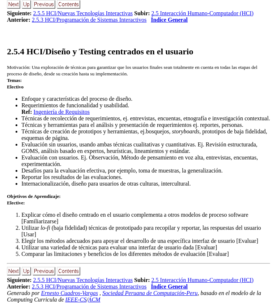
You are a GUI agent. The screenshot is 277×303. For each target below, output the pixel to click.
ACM (94, 299)
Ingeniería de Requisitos (61, 112)
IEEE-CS (76, 299)
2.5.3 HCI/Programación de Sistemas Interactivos (89, 20)
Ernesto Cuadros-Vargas (69, 293)
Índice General (169, 20)
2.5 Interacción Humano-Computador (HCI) (203, 13)
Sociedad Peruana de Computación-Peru (150, 293)
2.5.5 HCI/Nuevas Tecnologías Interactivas (83, 13)
